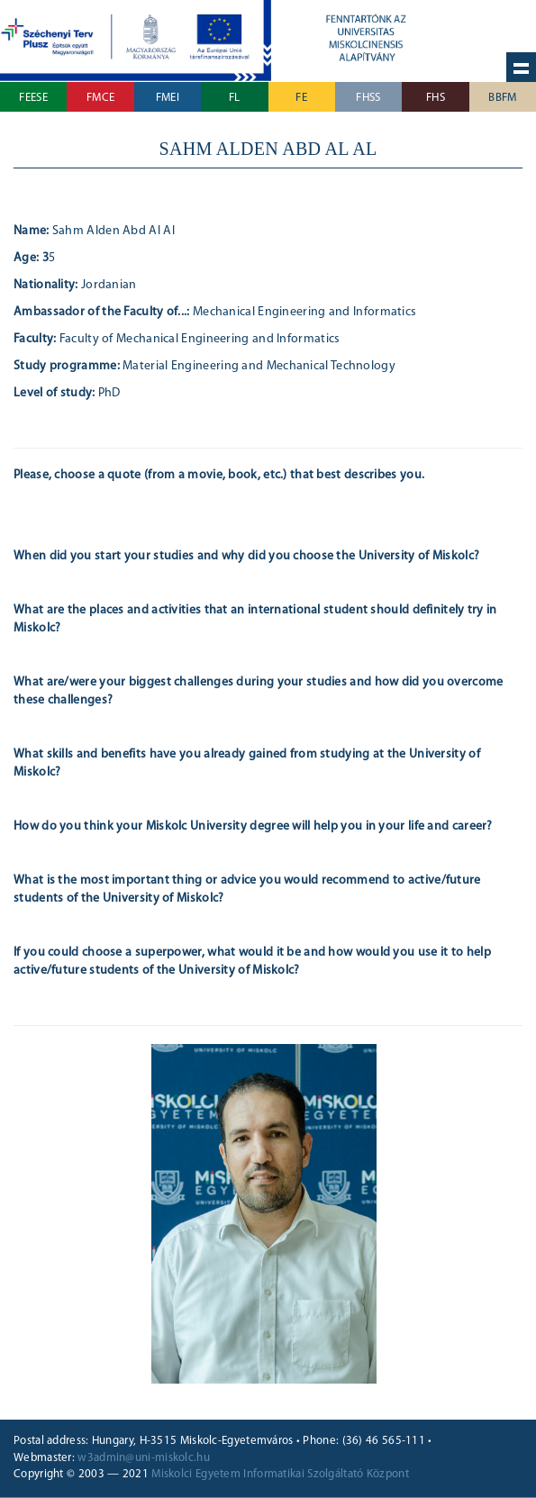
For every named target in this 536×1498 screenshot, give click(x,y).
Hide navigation (521, 67)
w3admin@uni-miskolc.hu (143, 1458)
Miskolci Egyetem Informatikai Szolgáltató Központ (280, 1474)
